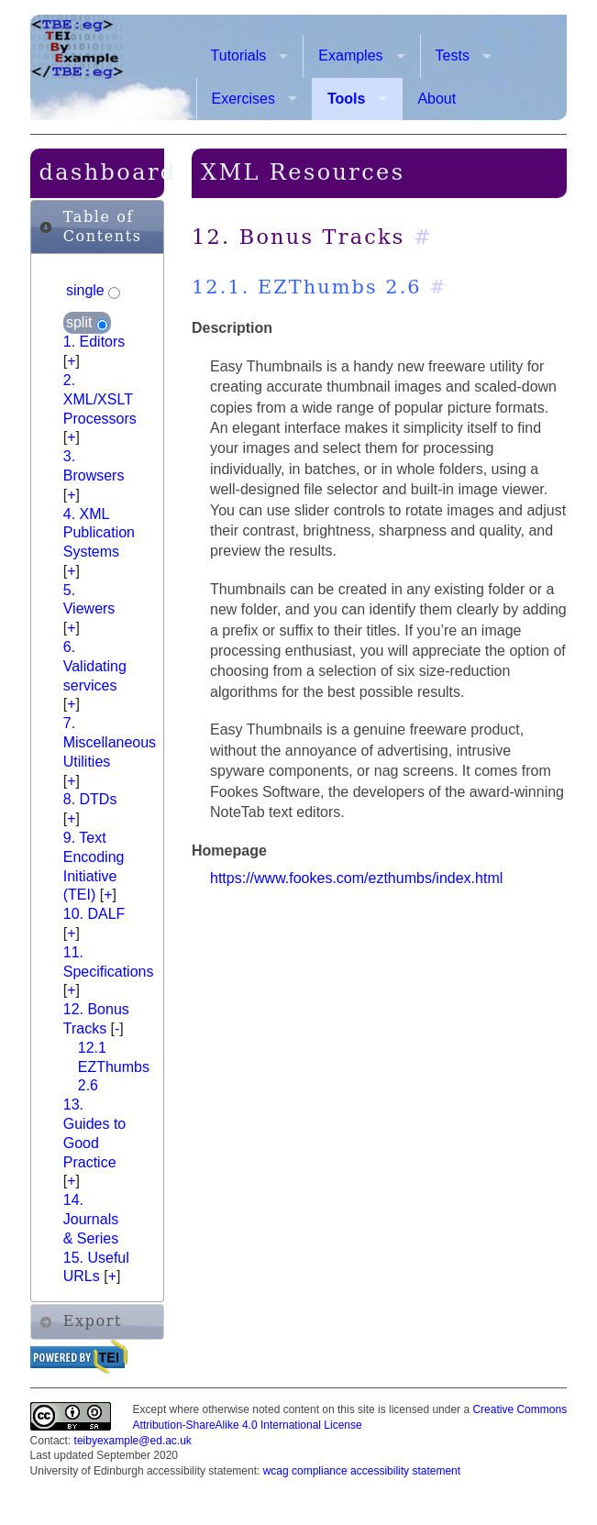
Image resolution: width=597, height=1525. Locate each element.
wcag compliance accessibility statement (361, 1470)
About (436, 98)
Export (92, 1321)
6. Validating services (95, 666)
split (81, 323)
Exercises (243, 98)
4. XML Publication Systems (99, 533)
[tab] (97, 227)
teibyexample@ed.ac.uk (133, 1440)
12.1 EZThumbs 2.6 (113, 1067)
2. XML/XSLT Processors (100, 399)
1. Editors (94, 341)
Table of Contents (102, 226)
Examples (350, 55)
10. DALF (94, 914)
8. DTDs (90, 799)
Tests (453, 55)
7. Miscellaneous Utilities (109, 742)
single (87, 291)
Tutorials (239, 55)
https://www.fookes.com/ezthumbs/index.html (356, 878)
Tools (346, 98)
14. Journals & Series (90, 1219)
